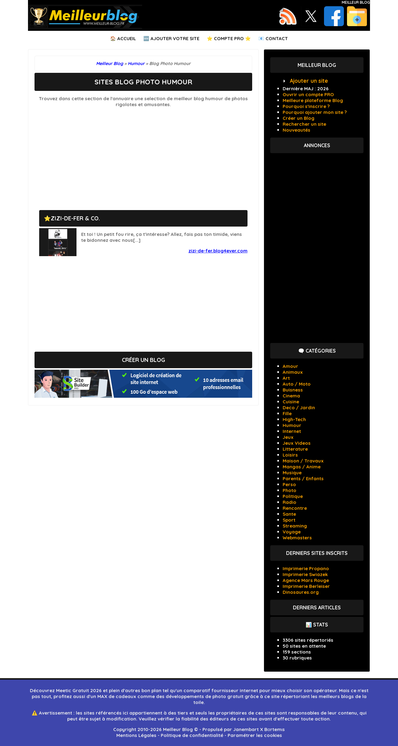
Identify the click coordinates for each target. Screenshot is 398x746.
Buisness (293, 390)
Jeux (288, 437)
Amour (290, 366)
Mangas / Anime (302, 467)
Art (286, 378)
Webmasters (297, 538)
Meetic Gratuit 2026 (79, 690)
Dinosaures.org (301, 592)
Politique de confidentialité (192, 735)
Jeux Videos (297, 443)
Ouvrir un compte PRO (308, 94)
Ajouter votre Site (174, 38)
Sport (289, 520)
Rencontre (295, 508)
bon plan (151, 690)
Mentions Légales (136, 735)
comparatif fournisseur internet (220, 690)
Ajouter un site (309, 80)
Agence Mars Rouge (306, 580)
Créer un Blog (298, 118)
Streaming (295, 526)
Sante (289, 514)
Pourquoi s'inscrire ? (306, 106)
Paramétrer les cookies (255, 735)
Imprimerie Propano (306, 568)
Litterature (295, 449)
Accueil (126, 38)
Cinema (291, 396)
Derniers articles (317, 607)
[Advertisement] (143, 155)
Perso (289, 484)
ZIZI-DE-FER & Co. (75, 218)
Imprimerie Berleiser (306, 586)
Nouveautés (296, 130)
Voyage (292, 532)
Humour (292, 425)
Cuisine (291, 402)
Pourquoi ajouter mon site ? (315, 112)
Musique (292, 473)
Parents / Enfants (303, 478)
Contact (277, 38)
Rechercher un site (304, 124)
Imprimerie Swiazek (305, 574)
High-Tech (294, 419)
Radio (289, 502)
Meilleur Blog (356, 2)
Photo (289, 490)
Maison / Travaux (303, 461)
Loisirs (290, 455)
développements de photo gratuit (204, 696)
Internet (292, 431)
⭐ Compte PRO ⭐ (229, 38)
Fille (287, 413)
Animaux (293, 372)
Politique (293, 496)
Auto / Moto (297, 384)
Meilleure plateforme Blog (313, 100)
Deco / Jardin (299, 408)
